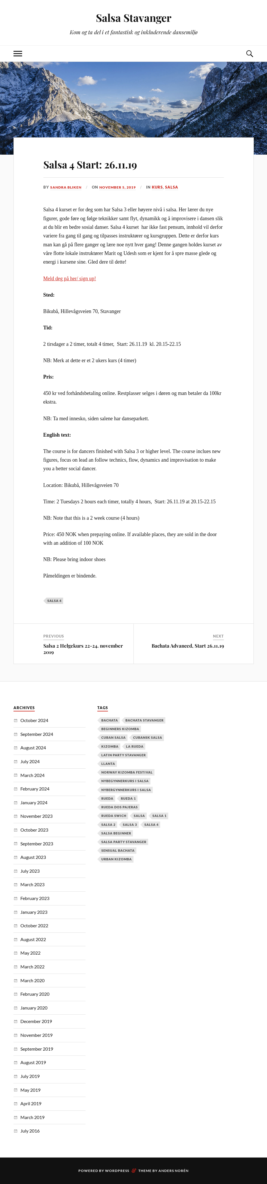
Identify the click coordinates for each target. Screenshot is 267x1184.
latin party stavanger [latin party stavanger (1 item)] (123, 755)
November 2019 (36, 1035)
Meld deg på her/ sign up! (69, 278)
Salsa (177, 187)
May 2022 (30, 952)
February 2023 (34, 898)
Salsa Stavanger (133, 17)
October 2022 (34, 925)
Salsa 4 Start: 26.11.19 (103, 163)
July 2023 (30, 871)
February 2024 (34, 788)
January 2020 (33, 1007)
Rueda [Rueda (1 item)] (107, 798)
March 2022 (32, 966)
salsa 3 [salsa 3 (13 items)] (130, 824)
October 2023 (34, 829)
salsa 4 (54, 600)
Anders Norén (173, 1170)
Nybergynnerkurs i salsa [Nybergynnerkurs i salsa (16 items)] (126, 790)
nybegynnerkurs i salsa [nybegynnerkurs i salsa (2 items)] (125, 781)
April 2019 (30, 1103)
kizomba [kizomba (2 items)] (110, 746)
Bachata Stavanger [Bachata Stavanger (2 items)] (144, 720)
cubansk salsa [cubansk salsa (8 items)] (147, 737)
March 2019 (32, 1117)
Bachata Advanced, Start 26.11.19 (188, 645)
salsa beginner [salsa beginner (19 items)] (116, 833)
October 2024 (34, 720)
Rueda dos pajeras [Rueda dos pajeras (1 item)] (119, 807)
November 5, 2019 (122, 187)
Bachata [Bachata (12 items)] (109, 720)
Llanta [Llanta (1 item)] (108, 763)
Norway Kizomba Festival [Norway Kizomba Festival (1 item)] (127, 772)
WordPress (117, 1170)
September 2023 (36, 843)
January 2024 (33, 802)
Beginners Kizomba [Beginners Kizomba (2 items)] (120, 729)
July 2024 (30, 761)
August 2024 (33, 747)
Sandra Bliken (67, 187)
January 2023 (33, 911)
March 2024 (32, 775)
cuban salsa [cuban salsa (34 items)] (113, 737)
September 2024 (36, 734)
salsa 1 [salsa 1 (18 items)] (159, 816)
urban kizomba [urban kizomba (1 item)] (116, 859)
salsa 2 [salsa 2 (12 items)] (108, 824)
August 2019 (33, 1062)
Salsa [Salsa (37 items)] (139, 816)
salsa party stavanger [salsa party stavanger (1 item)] (123, 842)
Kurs (163, 187)
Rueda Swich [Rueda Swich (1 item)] (113, 816)
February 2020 (34, 994)
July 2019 (30, 1076)
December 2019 (36, 1021)
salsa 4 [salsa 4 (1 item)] (151, 824)
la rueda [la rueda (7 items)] (135, 746)
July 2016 (30, 1130)
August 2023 (33, 857)
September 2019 (36, 1048)
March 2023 (32, 884)
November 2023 (36, 816)
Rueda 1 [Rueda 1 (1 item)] (128, 798)
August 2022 (33, 939)
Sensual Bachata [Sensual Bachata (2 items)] (118, 850)
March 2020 (32, 980)
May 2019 (30, 1089)
